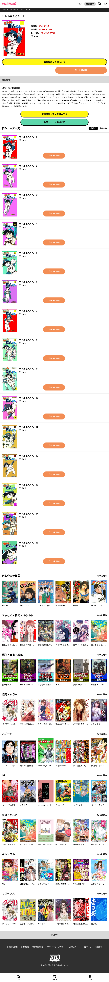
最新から (103, 128)
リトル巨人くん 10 (28, 397)
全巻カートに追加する (54, 122)
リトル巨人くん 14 (28, 513)
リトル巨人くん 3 (28, 194)
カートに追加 (81, 70)
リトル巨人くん (25, 10)
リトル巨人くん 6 (28, 281)
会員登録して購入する (54, 61)
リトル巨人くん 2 (28, 165)
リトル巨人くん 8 (28, 339)
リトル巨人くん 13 (28, 484)
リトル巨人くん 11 (28, 426)
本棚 (90, 980)
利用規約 (25, 947)
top (4, 10)
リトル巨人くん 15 (28, 542)
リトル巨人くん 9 (28, 368)
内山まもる (44, 26)
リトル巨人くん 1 (28, 137)
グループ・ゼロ (46, 29)
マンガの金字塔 (48, 33)
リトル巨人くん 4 (28, 223)
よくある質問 (12, 947)
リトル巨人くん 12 (28, 455)
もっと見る (102, 575)
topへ (54, 934)
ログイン (78, 4)
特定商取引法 (37, 947)
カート (54, 980)
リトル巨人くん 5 (28, 252)
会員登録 (90, 4)
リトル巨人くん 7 (28, 310)
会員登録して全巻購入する (54, 114)
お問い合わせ (74, 947)
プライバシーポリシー (56, 947)
